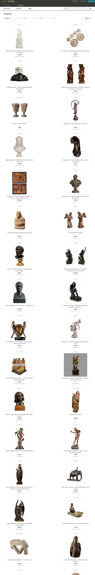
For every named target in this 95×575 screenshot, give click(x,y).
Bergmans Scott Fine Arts (17, 235)
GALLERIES (21, 5)
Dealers (42, 561)
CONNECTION (91, 1)
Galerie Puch (77, 127)
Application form (10, 564)
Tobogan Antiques (47, 199)
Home (77, 562)
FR (81, 1)
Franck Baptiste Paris (47, 271)
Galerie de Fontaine (77, 92)
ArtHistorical (17, 163)
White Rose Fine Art (47, 450)
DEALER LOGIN (11, 562)
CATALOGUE (7, 5)
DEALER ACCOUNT (9, 559)
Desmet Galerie (17, 414)
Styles (24, 563)
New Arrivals (7, 8)
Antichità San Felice (17, 199)
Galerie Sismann (47, 163)
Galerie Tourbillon (78, 56)
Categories (25, 561)
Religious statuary (23, 552)
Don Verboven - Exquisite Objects (17, 271)
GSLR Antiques (77, 199)
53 (57, 529)
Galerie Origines (17, 450)
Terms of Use (40, 572)
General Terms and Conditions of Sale (50, 572)
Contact (77, 563)
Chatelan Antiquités (17, 92)
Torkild (17, 307)
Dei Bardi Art (47, 127)
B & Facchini (47, 92)
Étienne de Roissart (47, 56)
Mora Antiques (47, 235)
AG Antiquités (17, 486)
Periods (24, 565)
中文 (85, 1)
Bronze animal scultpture (13, 552)
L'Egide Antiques (78, 450)
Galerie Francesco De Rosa (17, 56)
